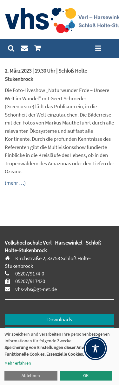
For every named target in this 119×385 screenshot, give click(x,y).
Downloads (59, 319)
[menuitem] (11, 48)
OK (86, 375)
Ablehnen (31, 375)
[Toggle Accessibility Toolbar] (95, 349)
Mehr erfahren (17, 363)
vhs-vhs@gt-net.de (35, 289)
